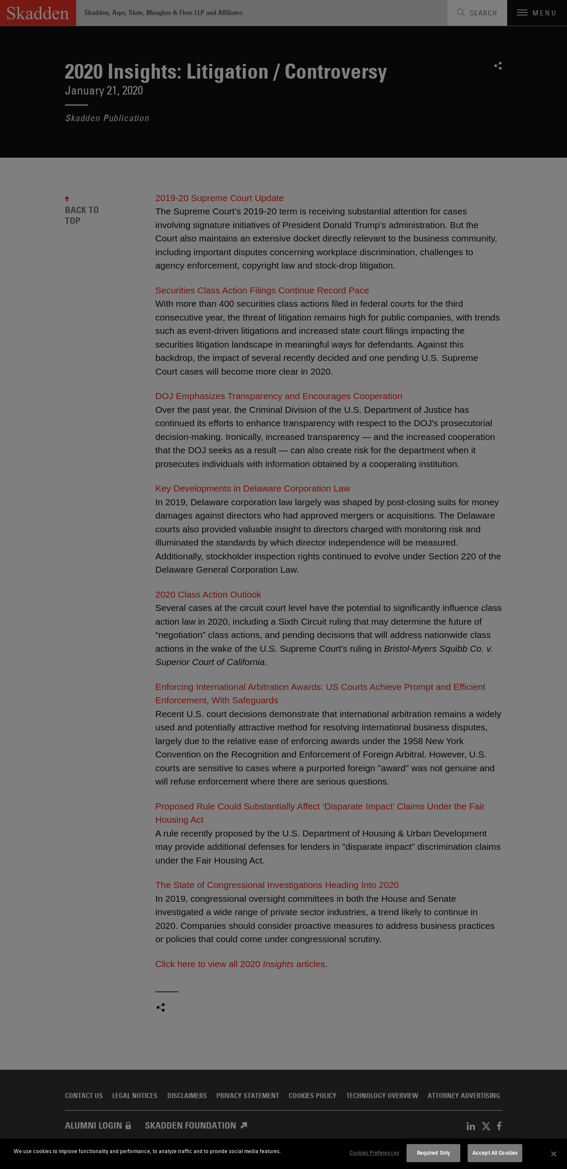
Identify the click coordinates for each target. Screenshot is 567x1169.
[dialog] (283, 1153)
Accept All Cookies (495, 1152)
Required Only (433, 1152)
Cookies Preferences (374, 1152)
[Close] (553, 1154)
